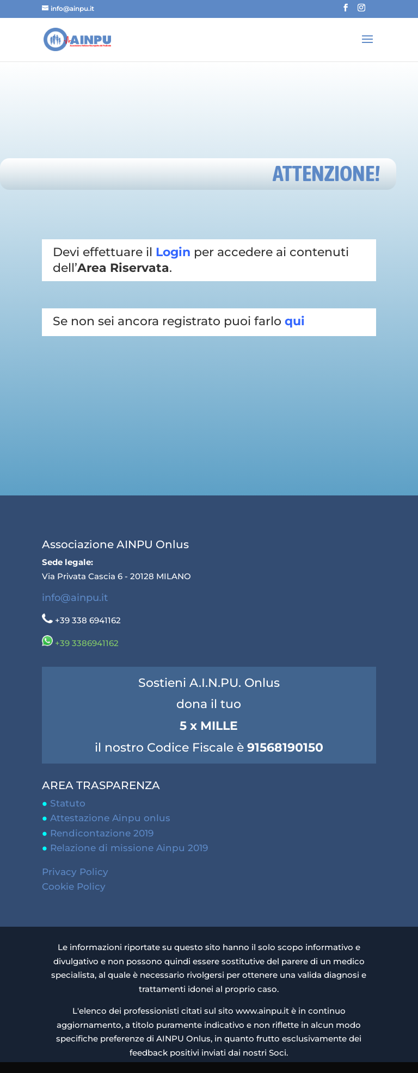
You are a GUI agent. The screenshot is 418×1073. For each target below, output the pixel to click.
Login (173, 252)
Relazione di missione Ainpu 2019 (129, 847)
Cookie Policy (74, 886)
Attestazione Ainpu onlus (110, 817)
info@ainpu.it (75, 598)
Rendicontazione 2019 (101, 833)
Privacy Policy (75, 871)
